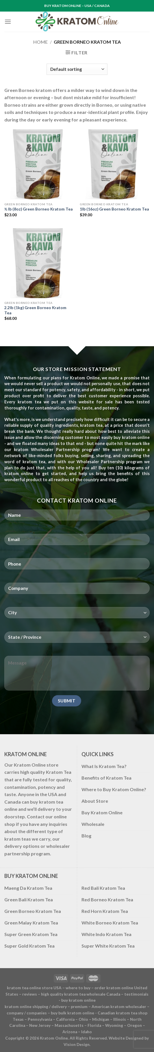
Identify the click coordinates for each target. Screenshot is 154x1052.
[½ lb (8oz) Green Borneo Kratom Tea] (39, 164)
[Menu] (7, 21)
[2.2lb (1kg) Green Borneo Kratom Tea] (39, 263)
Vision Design (77, 1044)
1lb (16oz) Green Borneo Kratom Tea (114, 209)
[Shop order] (77, 69)
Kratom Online (54, 1038)
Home (40, 42)
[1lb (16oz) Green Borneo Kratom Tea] (115, 164)
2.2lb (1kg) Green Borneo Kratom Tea (35, 310)
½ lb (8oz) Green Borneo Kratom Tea (38, 209)
